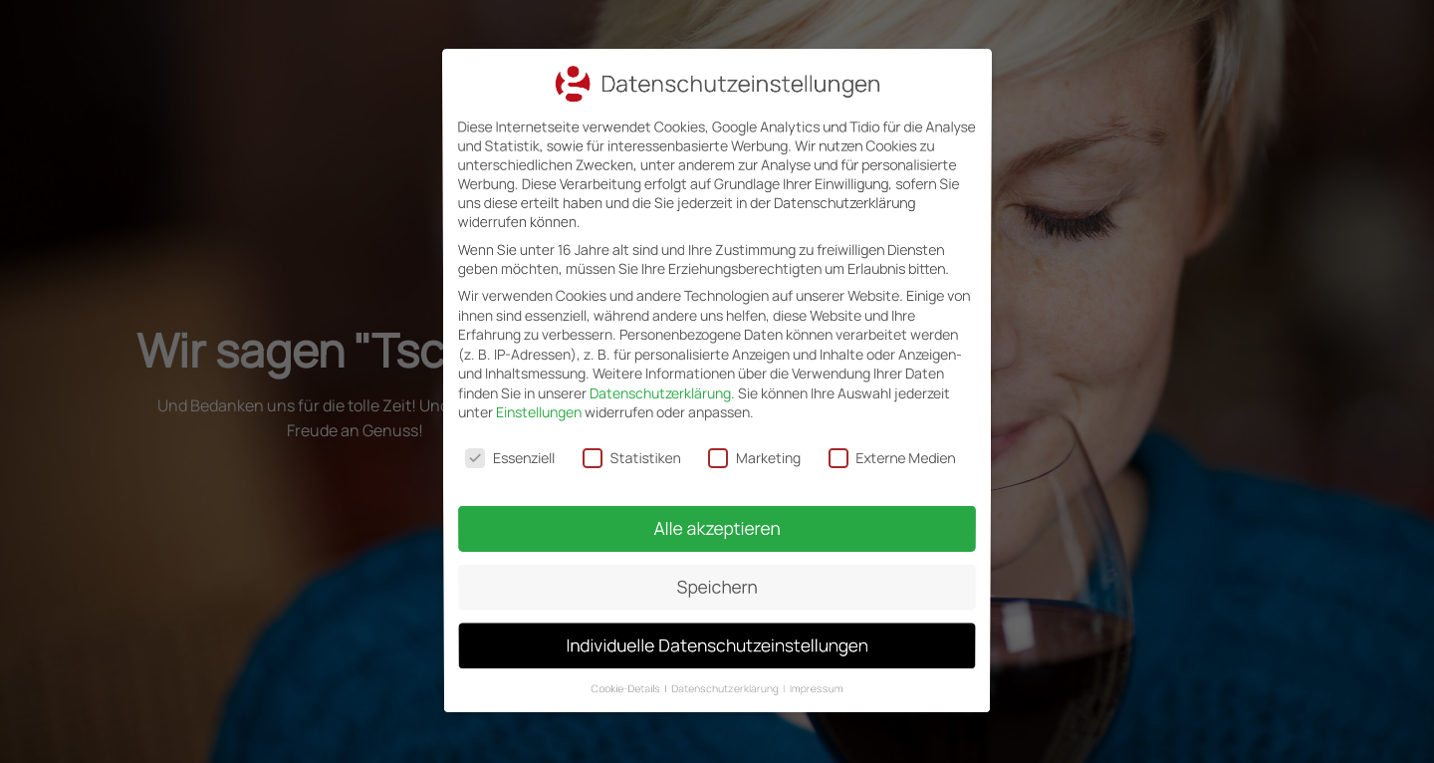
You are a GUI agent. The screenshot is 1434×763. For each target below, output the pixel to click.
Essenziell (513, 456)
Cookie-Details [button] (632, 668)
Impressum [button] (810, 668)
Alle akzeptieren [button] (716, 522)
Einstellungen (540, 411)
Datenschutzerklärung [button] (725, 668)
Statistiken (633, 456)
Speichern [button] (717, 577)
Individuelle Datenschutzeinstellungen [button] (717, 630)
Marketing (754, 456)
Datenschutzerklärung (660, 392)
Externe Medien (890, 456)
